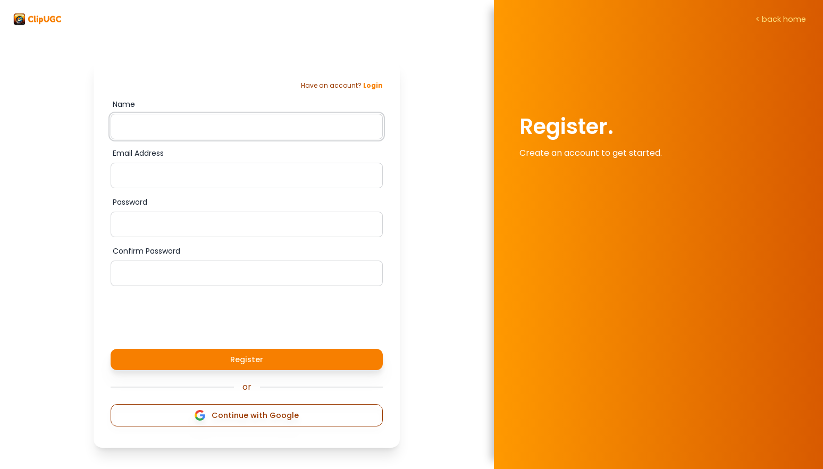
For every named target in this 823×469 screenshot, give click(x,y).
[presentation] (191, 315)
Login (373, 85)
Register (246, 359)
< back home (780, 19)
